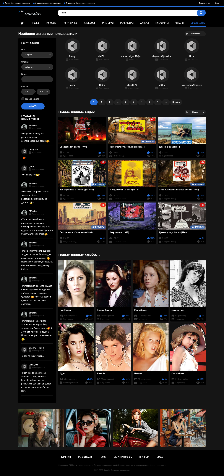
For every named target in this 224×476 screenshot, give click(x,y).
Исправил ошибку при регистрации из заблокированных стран (35, 137)
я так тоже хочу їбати (32, 356)
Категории (108, 23)
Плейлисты (162, 23)
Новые (35, 23)
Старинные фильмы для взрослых (80, 3)
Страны (179, 23)
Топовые (51, 23)
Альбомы (89, 23)
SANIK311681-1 (36, 348)
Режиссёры (126, 23)
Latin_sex (33, 364)
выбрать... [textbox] (29, 55)
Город (24, 74)
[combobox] (37, 55)
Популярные (70, 23)
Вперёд (176, 102)
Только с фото (32, 99)
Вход (217, 3)
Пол (23, 49)
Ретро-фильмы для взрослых (17, 3)
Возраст (25, 86)
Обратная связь (123, 457)
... (166, 102)
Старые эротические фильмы (48, 3)
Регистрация (204, 3)
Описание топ (30, 175)
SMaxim (33, 125)
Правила (144, 457)
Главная (22, 23)
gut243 (32, 166)
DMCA (160, 457)
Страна (24, 62)
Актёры (144, 23)
